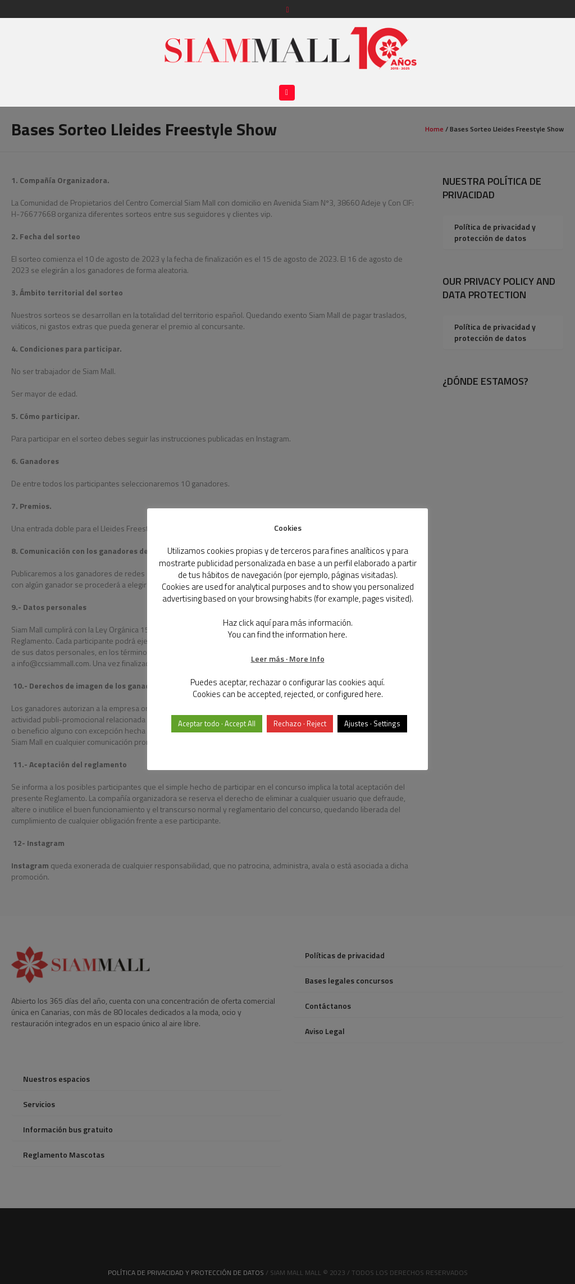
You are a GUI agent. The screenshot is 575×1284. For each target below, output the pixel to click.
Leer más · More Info (288, 658)
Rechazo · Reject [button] (299, 723)
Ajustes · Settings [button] (372, 723)
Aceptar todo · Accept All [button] (216, 723)
